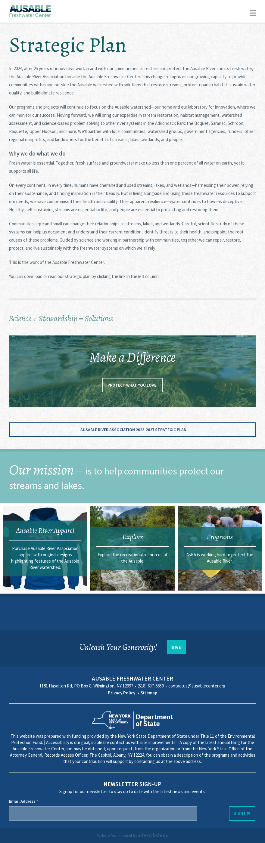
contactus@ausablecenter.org (197, 686)
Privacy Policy (121, 693)
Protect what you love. (132, 385)
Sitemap (149, 693)
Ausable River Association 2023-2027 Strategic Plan (133, 429)
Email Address (23, 801)
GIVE (176, 647)
